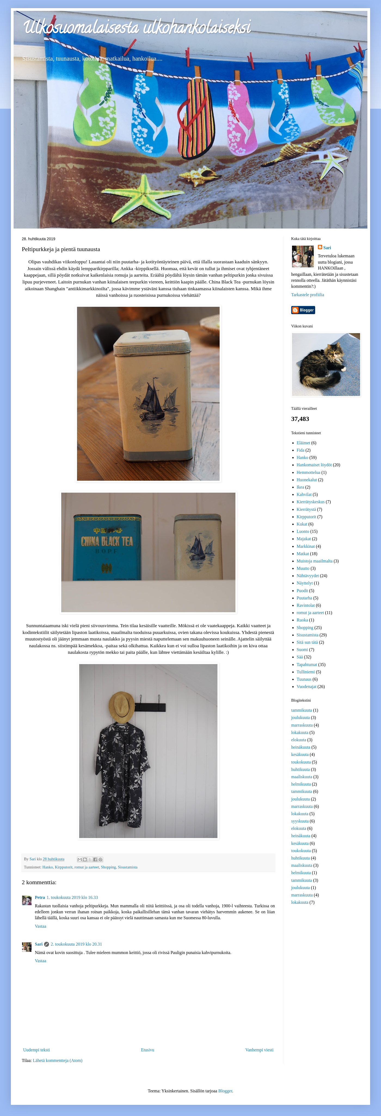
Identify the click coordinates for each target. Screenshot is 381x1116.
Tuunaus (304, 679)
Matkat (303, 553)
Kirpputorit (63, 867)
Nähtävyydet (308, 575)
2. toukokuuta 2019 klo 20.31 (76, 944)
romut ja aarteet (86, 867)
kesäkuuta (300, 754)
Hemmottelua (308, 472)
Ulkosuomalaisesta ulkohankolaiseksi (136, 29)
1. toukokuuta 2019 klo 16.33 (72, 897)
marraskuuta (302, 725)
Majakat (304, 538)
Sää (300, 657)
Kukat (302, 524)
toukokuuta (301, 762)
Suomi (302, 649)
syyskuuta (300, 821)
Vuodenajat (307, 686)
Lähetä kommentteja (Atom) (57, 1060)
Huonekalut (307, 479)
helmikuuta (301, 784)
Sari (38, 944)
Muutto (303, 568)
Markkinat (306, 546)
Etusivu (147, 1050)
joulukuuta (300, 717)
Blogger (225, 1091)
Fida (300, 450)
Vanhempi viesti (259, 1050)
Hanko (47, 867)
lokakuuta (299, 732)
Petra (40, 897)
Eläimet (303, 442)
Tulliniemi (306, 672)
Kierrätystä (306, 509)
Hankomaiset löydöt (314, 464)
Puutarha (304, 598)
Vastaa (40, 926)
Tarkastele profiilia (307, 294)
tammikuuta (301, 710)
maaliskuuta (301, 776)
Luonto (303, 531)
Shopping (108, 867)
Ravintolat (306, 605)
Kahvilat (304, 494)
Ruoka (302, 620)
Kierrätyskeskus (311, 501)
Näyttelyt (305, 583)
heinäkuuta (300, 747)
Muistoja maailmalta (315, 561)
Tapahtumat (307, 664)
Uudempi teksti (36, 1050)
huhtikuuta (300, 769)
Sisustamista (127, 867)
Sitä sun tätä (307, 642)
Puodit (302, 590)
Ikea (300, 487)
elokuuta (298, 739)
